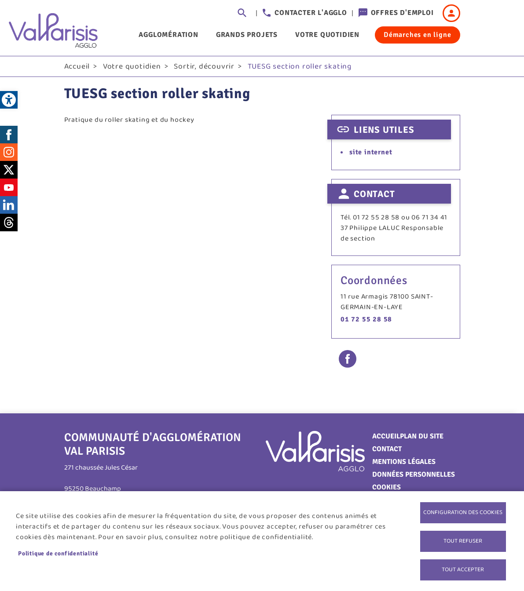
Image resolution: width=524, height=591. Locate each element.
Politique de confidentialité (58, 553)
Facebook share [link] (347, 359)
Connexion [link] (451, 13)
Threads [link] (9, 222)
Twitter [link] (9, 170)
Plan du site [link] (421, 436)
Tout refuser (462, 541)
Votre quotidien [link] (327, 34)
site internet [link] (370, 152)
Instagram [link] (9, 152)
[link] (9, 100)
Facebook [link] (9, 134)
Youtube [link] (9, 187)
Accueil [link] (77, 66)
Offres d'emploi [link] (402, 12)
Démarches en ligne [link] (417, 34)
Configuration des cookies (462, 512)
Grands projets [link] (247, 34)
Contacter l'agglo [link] (311, 12)
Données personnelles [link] (413, 474)
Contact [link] (387, 449)
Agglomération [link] (168, 34)
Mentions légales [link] (404, 461)
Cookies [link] (386, 487)
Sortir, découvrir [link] (204, 66)
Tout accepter (463, 569)
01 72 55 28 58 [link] (366, 319)
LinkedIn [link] (9, 205)
